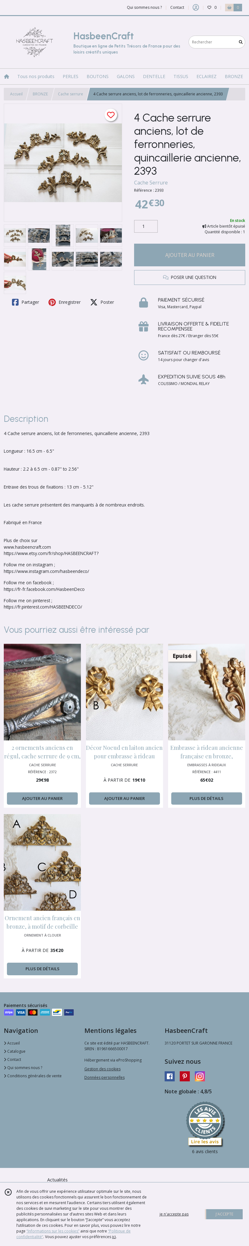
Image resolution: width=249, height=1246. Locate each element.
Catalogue (14, 1051)
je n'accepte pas (174, 1214)
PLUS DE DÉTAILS (207, 798)
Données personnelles (104, 1077)
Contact (177, 7)
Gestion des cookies (102, 1069)
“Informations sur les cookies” (52, 1231)
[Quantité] (146, 226)
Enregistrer (64, 302)
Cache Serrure (151, 182)
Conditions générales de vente (33, 1076)
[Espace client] (196, 7)
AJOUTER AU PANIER (189, 255)
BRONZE (40, 94)
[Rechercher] (241, 42)
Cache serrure (70, 94)
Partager (25, 302)
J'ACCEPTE (224, 1214)
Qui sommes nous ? (23, 1067)
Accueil (16, 94)
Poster (102, 302)
